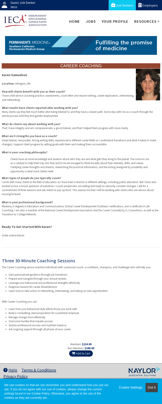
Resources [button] (145, 21)
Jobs (91, 21)
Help (10, 370)
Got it (152, 387)
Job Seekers (122, 5)
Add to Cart (81, 353)
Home (74, 21)
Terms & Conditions (39, 370)
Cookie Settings (130, 387)
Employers (148, 5)
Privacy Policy (15, 376)
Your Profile (115, 21)
